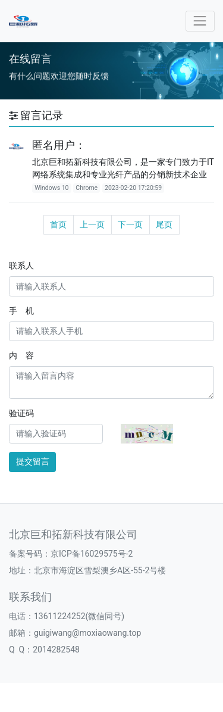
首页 (58, 224)
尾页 (164, 224)
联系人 (21, 265)
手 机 (21, 311)
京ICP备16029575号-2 (92, 553)
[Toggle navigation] (200, 21)
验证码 (21, 413)
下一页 (130, 224)
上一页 (92, 224)
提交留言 (32, 461)
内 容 (21, 355)
